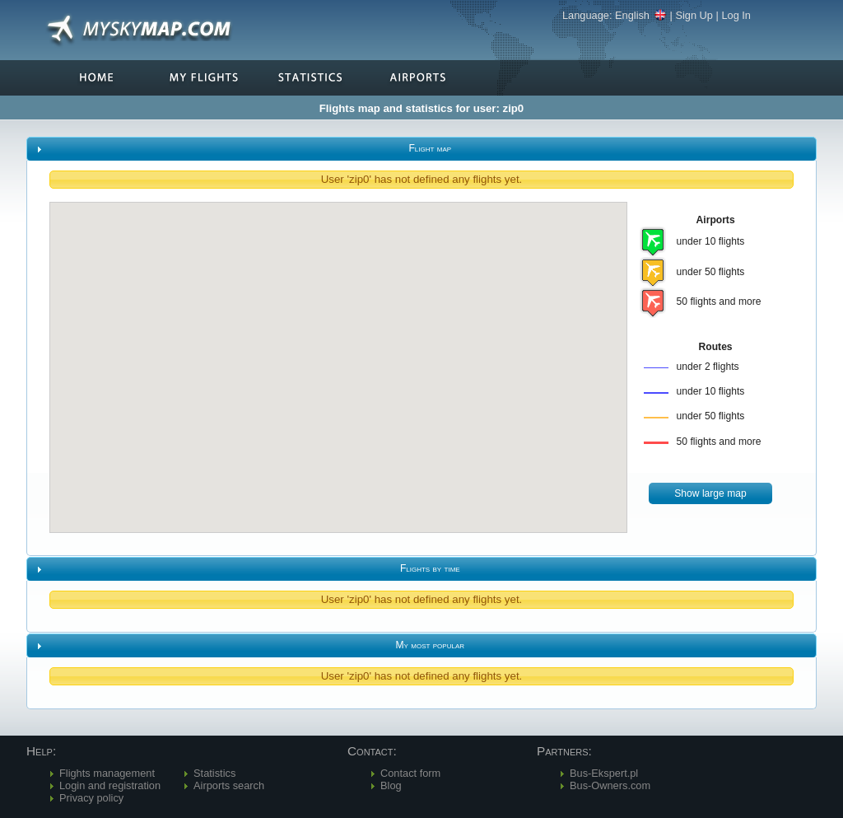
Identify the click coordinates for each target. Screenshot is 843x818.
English (641, 15)
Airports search (228, 785)
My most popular (430, 645)
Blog (391, 785)
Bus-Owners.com (610, 785)
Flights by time (430, 568)
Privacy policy (91, 798)
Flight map (429, 148)
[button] (710, 494)
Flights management (107, 773)
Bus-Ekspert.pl (604, 773)
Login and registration (110, 785)
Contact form (410, 773)
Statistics (214, 773)
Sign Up (694, 15)
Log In (736, 15)
